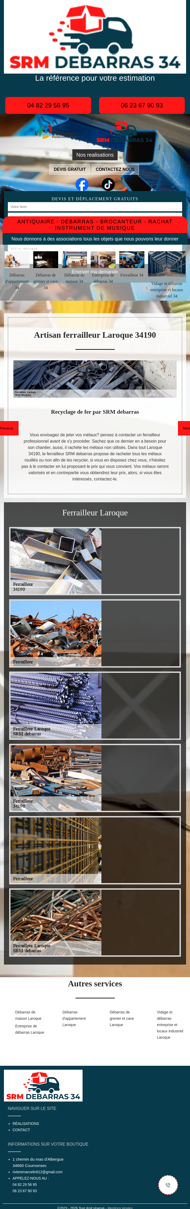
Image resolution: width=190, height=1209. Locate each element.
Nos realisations (94, 155)
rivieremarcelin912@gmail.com (37, 1172)
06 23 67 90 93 (142, 105)
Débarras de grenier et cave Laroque (122, 1018)
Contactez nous (115, 169)
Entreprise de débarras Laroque (29, 1029)
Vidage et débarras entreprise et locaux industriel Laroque (170, 1024)
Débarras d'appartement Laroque (74, 1018)
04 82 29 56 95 (48, 105)
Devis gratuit (70, 169)
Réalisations (26, 1123)
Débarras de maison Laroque (28, 1015)
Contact (21, 1130)
